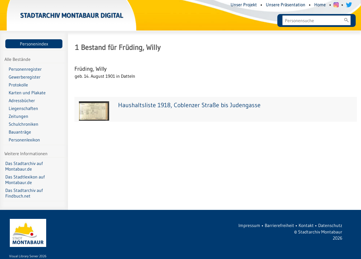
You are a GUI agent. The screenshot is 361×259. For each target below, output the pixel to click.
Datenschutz (330, 225)
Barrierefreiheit (279, 225)
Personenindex (34, 44)
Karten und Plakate (27, 92)
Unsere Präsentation (285, 4)
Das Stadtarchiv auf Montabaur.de (24, 166)
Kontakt (306, 225)
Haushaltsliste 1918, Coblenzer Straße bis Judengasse (189, 105)
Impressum (249, 225)
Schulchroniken (23, 124)
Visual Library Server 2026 (27, 256)
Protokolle (18, 85)
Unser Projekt (244, 4)
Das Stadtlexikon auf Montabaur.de (25, 179)
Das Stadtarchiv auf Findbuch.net (24, 193)
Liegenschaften (23, 108)
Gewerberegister (25, 77)
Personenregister (25, 69)
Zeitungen (18, 116)
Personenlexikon (24, 140)
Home (320, 4)
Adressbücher (22, 100)
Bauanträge (20, 132)
